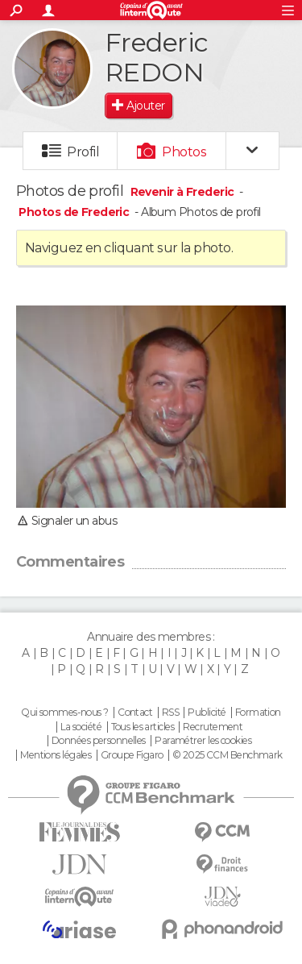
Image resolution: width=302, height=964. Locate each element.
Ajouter (145, 105)
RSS (170, 712)
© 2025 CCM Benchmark (227, 755)
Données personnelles (99, 740)
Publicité (206, 712)
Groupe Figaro (132, 755)
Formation (258, 712)
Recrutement (212, 727)
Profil (83, 152)
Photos (184, 152)
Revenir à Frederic (183, 192)
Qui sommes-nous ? (64, 712)
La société (80, 727)
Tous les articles (142, 727)
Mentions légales (55, 755)
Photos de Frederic (74, 212)
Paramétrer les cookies (203, 740)
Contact (135, 712)
